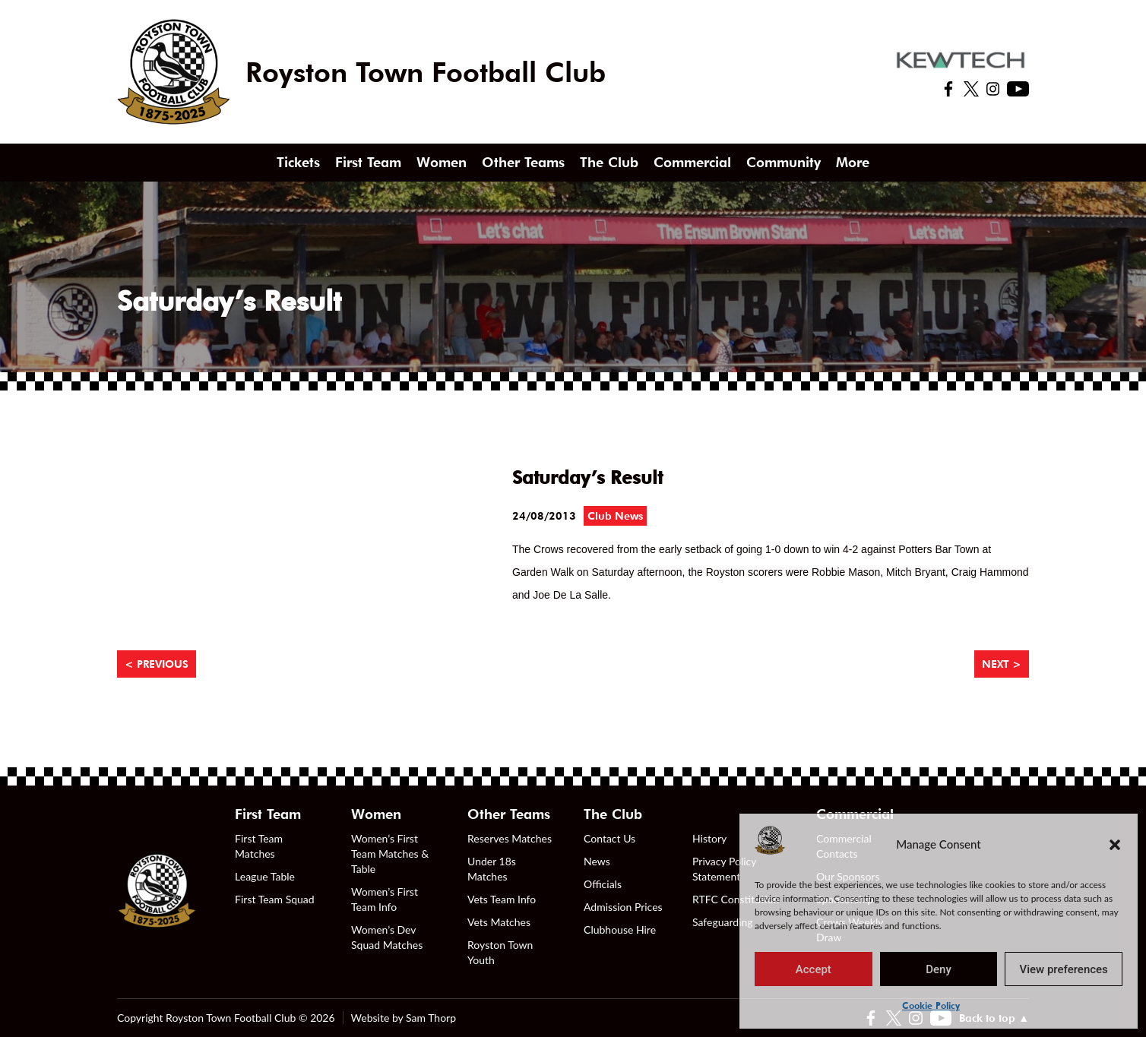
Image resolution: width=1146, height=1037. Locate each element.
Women (441, 162)
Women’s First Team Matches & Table (390, 853)
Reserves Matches (509, 838)
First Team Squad (275, 899)
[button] (1114, 844)
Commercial (692, 162)
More (852, 162)
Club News (615, 516)
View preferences (1064, 969)
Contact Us (609, 838)
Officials (603, 883)
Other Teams (523, 162)
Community (783, 162)
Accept (813, 969)
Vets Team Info (501, 899)
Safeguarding (722, 921)
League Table (265, 876)
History (709, 838)
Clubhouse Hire (620, 929)
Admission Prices (623, 906)
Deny (938, 969)
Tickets (298, 162)
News (597, 861)
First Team (368, 162)
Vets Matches (498, 921)
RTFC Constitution (735, 899)
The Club (609, 162)
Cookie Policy (931, 1005)
